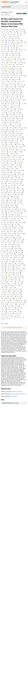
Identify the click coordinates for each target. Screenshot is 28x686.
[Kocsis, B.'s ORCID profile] (6, 159)
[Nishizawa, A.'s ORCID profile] (14, 213)
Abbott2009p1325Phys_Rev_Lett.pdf (14, 391)
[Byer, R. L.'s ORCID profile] (6, 64)
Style (2, 323)
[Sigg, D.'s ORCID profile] (19, 267)
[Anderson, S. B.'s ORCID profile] (8, 33)
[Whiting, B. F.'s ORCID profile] (16, 302)
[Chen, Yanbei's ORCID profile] (16, 75)
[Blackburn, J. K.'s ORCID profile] (21, 51)
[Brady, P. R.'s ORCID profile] (19, 57)
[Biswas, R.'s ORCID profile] (6, 51)
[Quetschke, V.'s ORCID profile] (13, 229)
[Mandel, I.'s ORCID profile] (22, 176)
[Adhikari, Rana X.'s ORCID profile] (23, 29)
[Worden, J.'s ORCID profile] (13, 309)
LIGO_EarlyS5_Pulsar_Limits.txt (18, 393)
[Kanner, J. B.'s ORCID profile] (21, 148)
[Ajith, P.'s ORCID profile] (4, 31)
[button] (14, 403)
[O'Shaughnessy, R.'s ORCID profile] (17, 216)
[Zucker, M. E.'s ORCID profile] (7, 317)
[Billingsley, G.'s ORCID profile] (24, 49)
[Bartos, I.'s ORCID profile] (20, 44)
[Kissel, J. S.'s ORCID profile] (12, 157)
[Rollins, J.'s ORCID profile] (5, 242)
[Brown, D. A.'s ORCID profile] (14, 61)
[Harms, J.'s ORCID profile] (19, 131)
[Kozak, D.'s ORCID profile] (22, 161)
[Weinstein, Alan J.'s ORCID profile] (9, 319)
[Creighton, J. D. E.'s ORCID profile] (9, 83)
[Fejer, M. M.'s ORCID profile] (12, 105)
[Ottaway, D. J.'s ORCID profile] (25, 216)
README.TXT (14, 396)
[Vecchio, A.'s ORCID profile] (6, 293)
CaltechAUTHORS (6, 6)
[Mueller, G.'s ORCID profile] (22, 203)
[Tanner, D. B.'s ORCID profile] (23, 278)
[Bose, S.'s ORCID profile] (12, 57)
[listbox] (8, 324)
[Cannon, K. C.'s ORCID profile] (23, 66)
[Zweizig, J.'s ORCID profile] (23, 317)
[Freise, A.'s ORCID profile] (5, 111)
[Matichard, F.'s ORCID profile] (14, 183)
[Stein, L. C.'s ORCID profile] (6, 274)
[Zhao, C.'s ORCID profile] (11, 315)
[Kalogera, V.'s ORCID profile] (6, 148)
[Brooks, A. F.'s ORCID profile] (7, 61)
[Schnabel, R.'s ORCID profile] (7, 257)
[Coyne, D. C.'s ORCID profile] (23, 81)
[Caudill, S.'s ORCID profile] (6, 72)
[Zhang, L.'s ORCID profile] (5, 315)
